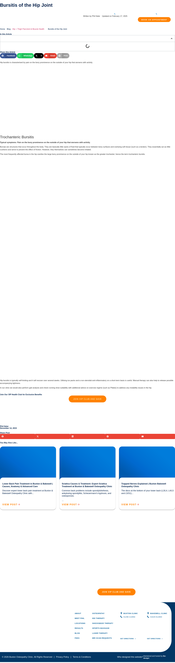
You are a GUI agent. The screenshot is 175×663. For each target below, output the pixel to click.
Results (102, 8)
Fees (95, 8)
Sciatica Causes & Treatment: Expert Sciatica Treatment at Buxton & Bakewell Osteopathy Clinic (85, 449)
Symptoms (86, 8)
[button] (172, 38)
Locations (117, 8)
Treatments (76, 8)
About (67, 8)
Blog (109, 8)
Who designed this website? (130, 658)
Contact (126, 8)
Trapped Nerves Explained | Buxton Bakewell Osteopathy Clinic (144, 449)
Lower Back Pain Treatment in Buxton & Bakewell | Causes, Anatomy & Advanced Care (26, 449)
